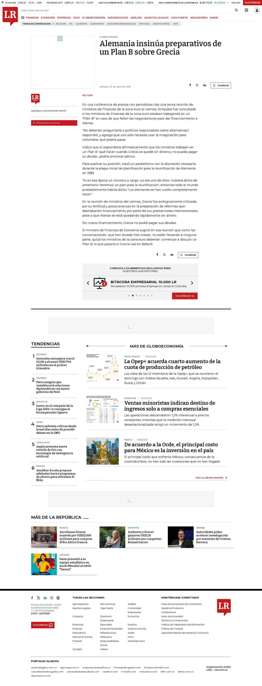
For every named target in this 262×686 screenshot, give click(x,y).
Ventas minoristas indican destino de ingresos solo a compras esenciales (169, 406)
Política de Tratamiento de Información (183, 624)
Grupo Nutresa (161, 24)
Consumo (77, 616)
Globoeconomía (137, 628)
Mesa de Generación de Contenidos (181, 604)
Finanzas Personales (111, 628)
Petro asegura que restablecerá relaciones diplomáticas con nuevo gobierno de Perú (53, 387)
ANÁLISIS (136, 17)
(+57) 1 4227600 (40, 613)
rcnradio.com (128, 671)
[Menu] (23, 17)
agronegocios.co (69, 667)
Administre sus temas (46, 122)
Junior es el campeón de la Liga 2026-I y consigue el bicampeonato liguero (54, 409)
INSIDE (214, 17)
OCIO (76, 17)
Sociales (77, 649)
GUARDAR (221, 85)
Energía (40, 466)
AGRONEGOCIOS (118, 17)
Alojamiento (97, 24)
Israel (39, 422)
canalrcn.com (110, 671)
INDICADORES (198, 17)
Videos (104, 649)
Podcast (77, 641)
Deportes (42, 402)
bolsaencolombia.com (156, 667)
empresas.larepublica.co (96, 667)
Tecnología (43, 442)
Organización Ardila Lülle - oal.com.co (218, 668)
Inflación (61, 24)
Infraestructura (108, 632)
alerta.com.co (185, 671)
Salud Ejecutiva (136, 641)
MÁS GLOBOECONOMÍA (209, 477)
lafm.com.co (167, 671)
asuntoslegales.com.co (44, 667)
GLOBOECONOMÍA (93, 17)
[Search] (236, 10)
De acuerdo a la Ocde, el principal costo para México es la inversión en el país (171, 448)
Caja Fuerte (106, 608)
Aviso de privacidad (172, 616)
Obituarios (106, 636)
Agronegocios (80, 604)
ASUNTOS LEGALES (156, 17)
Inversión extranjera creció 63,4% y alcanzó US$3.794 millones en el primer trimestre (55, 363)
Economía (133, 616)
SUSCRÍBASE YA (185, 295)
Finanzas (77, 628)
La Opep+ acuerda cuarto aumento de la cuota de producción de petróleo (172, 364)
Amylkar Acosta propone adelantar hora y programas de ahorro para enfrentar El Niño (56, 475)
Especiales (106, 624)
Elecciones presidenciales (121, 24)
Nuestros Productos (172, 608)
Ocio (130, 636)
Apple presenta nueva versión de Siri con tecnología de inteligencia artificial (54, 451)
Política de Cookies (172, 628)
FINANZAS (32, 17)
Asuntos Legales (81, 608)
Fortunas (144, 24)
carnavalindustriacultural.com (83, 671)
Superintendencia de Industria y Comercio (185, 632)
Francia (63, 528)
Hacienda (41, 354)
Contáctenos (168, 612)
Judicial (200, 528)
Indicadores (79, 632)
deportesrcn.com (41, 675)
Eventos (132, 624)
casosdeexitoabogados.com (47, 671)
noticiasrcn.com (148, 671)
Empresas (77, 624)
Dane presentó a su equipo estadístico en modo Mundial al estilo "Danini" (75, 564)
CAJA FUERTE (179, 17)
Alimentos (81, 24)
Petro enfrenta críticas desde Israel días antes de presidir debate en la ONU (56, 429)
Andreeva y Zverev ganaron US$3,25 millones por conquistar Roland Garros (145, 537)
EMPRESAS (64, 17)
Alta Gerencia (107, 604)
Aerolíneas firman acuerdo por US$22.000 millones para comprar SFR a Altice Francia (75, 537)
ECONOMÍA (48, 17)
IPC (70, 24)
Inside (131, 632)
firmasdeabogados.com (127, 667)
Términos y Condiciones (174, 620)
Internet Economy (82, 636)
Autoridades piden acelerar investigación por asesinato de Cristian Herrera (213, 537)
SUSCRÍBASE (252, 2)
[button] (87, 283)
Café (175, 24)
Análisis (132, 604)
